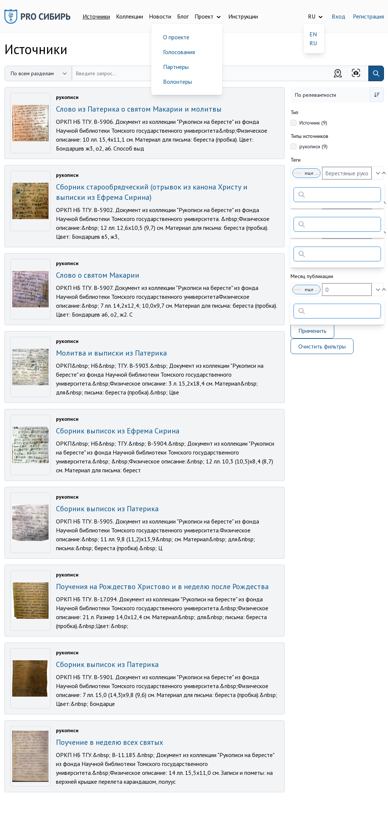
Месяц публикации (312, 276)
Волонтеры (177, 81)
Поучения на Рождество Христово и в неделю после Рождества (162, 586)
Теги (296, 159)
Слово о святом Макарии (97, 275)
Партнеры (176, 66)
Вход (338, 16)
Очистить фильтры (322, 346)
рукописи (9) (313, 146)
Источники (96, 16)
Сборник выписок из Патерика (107, 508)
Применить (312, 330)
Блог (183, 16)
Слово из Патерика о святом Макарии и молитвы (139, 109)
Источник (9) (313, 122)
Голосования (179, 52)
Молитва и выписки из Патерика (111, 353)
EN (313, 34)
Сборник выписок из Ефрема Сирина (117, 431)
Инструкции (243, 16)
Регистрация (368, 16)
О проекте (176, 37)
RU (313, 43)
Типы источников (309, 136)
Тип (294, 112)
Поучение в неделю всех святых (109, 742)
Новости (160, 16)
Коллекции (129, 16)
